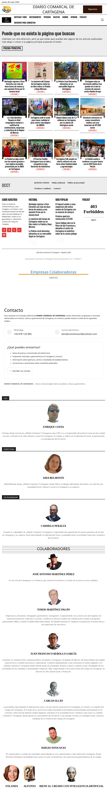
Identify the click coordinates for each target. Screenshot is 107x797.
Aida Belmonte (53, 477)
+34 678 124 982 (23, 333)
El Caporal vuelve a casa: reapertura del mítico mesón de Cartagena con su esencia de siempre (65, 207)
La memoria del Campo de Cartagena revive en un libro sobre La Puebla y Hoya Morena (40, 85)
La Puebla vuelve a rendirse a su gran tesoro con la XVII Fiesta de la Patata (92, 162)
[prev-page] (30, 242)
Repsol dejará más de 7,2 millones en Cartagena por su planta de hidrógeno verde (66, 121)
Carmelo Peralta (53, 525)
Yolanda (11, 785)
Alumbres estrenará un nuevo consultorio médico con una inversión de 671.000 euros (92, 122)
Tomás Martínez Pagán (53, 609)
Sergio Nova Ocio (53, 747)
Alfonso (30, 785)
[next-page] (35, 242)
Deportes (40, 169)
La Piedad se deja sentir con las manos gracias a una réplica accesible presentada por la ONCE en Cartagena (14, 163)
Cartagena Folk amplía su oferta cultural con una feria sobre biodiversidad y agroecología (66, 162)
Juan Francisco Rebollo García (54, 653)
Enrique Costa (53, 426)
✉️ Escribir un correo (19, 370)
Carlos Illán (53, 700)
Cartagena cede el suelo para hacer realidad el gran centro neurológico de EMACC (40, 121)
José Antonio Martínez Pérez (53, 573)
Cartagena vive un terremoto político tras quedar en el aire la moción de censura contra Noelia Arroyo (92, 86)
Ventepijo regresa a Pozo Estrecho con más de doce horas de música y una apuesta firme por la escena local (14, 86)
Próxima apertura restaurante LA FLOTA (64, 217)
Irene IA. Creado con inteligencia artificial (71, 785)
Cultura (14, 94)
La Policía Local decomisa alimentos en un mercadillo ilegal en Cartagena (66, 85)
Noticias (66, 91)
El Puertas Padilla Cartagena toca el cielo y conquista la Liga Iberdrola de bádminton (40, 162)
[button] (102, 20)
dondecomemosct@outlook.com (79, 333)
